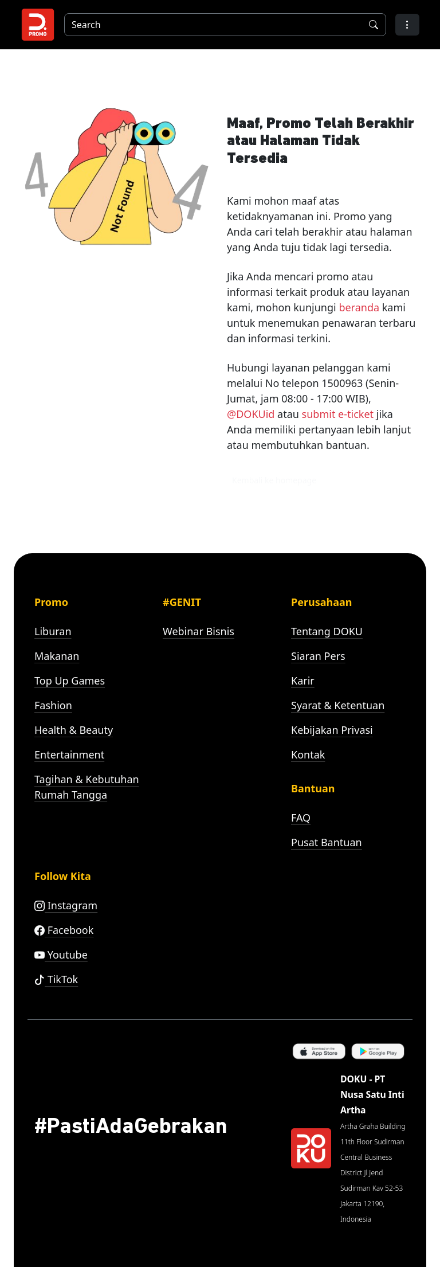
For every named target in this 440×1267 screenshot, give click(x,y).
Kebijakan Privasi (332, 730)
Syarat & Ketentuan (337, 705)
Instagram (65, 905)
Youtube (61, 954)
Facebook (63, 930)
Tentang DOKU (327, 631)
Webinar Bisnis (198, 631)
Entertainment (69, 754)
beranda (359, 307)
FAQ (301, 817)
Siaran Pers (318, 656)
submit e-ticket (338, 414)
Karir (303, 680)
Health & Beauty (73, 730)
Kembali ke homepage (274, 480)
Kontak (308, 754)
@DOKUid (250, 414)
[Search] (211, 25)
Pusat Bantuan (326, 842)
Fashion (53, 705)
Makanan (56, 656)
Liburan (53, 631)
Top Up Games (69, 680)
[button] (407, 25)
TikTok (56, 979)
